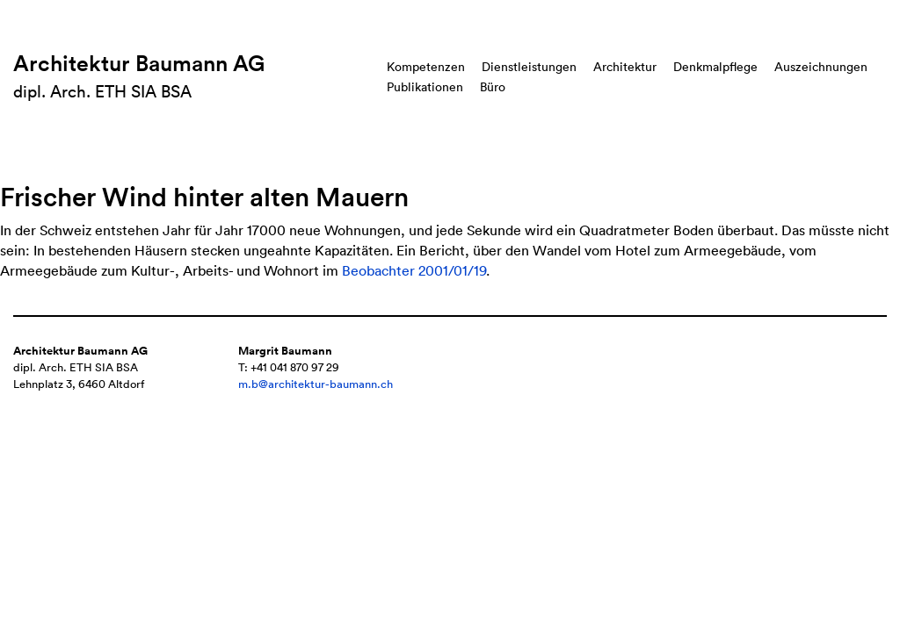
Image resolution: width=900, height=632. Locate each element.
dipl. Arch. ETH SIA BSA (102, 91)
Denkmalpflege (715, 67)
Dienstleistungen (529, 67)
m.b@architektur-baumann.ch (315, 384)
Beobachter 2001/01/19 (414, 270)
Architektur (625, 67)
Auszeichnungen (820, 67)
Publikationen (425, 87)
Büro (492, 87)
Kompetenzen (426, 67)
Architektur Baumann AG (139, 63)
